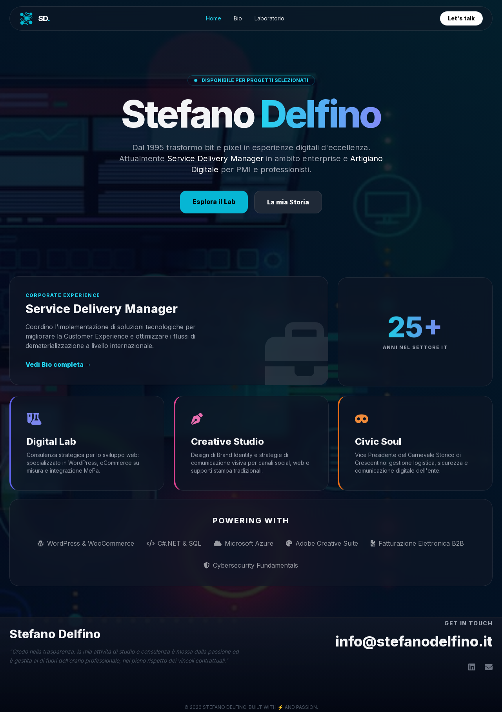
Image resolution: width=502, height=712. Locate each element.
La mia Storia (288, 202)
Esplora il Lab (214, 202)
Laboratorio (269, 18)
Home (213, 18)
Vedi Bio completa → (58, 364)
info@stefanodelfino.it (414, 641)
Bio (238, 18)
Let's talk (461, 18)
